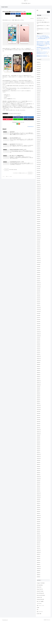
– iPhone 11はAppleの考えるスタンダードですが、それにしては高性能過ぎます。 (43, 44)
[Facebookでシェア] (10, 14)
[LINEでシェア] (26, 14)
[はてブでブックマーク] (15, 14)
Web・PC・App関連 (5, 111)
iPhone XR (16, 111)
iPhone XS (19, 111)
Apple (9, 111)
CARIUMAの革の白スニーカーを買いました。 (43, 29)
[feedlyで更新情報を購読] (17, 121)
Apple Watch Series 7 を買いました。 (43, 18)
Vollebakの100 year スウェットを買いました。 (43, 26)
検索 (37, 10)
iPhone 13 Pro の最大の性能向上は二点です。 (43, 23)
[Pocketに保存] (20, 14)
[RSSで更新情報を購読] (19, 121)
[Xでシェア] (5, 14)
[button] (31, 14)
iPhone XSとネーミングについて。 (42, 55)
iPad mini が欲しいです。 (41, 20)
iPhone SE (12, 111)
